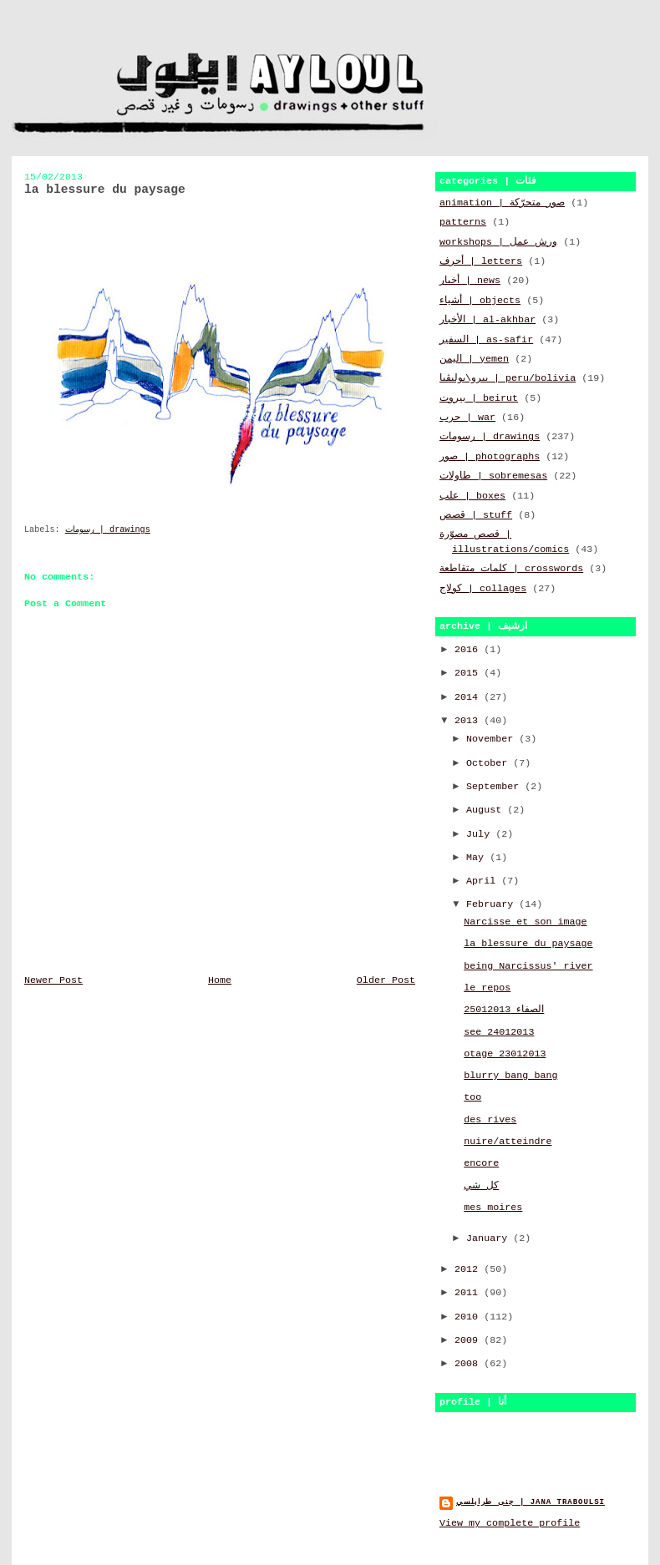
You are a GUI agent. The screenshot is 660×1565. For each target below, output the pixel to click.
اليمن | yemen (474, 359)
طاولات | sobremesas (493, 476)
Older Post (386, 980)
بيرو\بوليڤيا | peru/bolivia (507, 378)
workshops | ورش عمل (498, 242)
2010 (469, 1317)
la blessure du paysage (528, 944)
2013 (469, 721)
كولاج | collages (482, 589)
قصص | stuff (475, 515)
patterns (462, 222)
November (492, 739)
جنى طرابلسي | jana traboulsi (530, 1502)
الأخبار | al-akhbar (487, 320)
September (495, 787)
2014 (469, 697)
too (472, 1097)
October (489, 763)
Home (219, 980)
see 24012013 (499, 1032)
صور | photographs (489, 457)
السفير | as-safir (486, 340)
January (489, 1238)
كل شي (481, 1186)
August (486, 810)
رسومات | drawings (107, 529)
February (492, 904)
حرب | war (467, 417)
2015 (469, 673)
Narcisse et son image (525, 922)
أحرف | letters (480, 261)
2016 (469, 650)
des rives (490, 1120)
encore (481, 1163)
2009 (469, 1340)
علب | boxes (472, 496)
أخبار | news (469, 280)
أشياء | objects (479, 300)
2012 (469, 1269)
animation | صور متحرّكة (502, 203)
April (483, 881)
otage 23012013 (505, 1054)
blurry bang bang (510, 1075)
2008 (469, 1364)
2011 (469, 1293)
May (478, 858)
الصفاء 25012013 (504, 1009)
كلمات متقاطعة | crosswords (511, 569)
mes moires (493, 1207)
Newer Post (53, 980)
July (480, 834)
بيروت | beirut (478, 398)
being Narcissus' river (528, 966)
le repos (487, 988)
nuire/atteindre (507, 1141)
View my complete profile (509, 1523)
